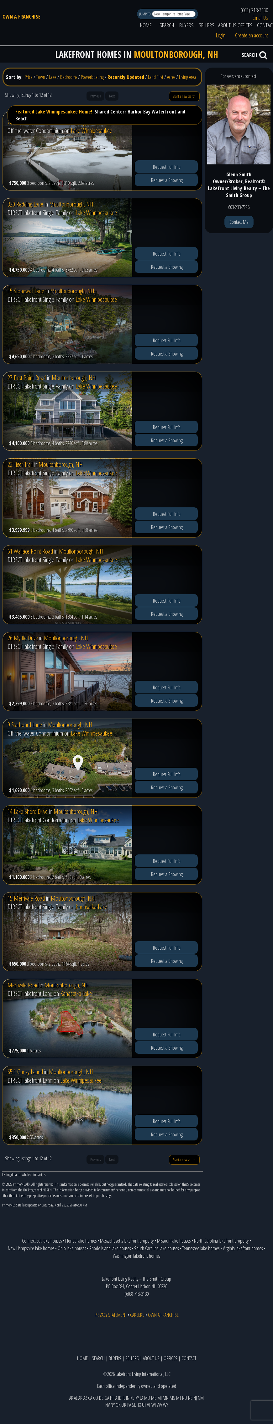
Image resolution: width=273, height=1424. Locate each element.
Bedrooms (68, 77)
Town (40, 77)
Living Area (187, 77)
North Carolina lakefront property (221, 1240)
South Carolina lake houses (156, 1248)
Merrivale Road (23, 985)
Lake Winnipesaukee (91, 130)
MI (159, 1397)
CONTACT (188, 1358)
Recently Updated (126, 77)
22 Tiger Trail (20, 464)
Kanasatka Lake (91, 906)
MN (166, 1397)
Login (220, 35)
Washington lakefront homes (136, 1255)
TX (139, 1404)
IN (127, 1397)
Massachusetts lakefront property (127, 1240)
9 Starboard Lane (25, 724)
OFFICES (245, 25)
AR (80, 1397)
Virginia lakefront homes (243, 1248)
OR (123, 1404)
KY (137, 1397)
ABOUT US (227, 25)
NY (113, 1404)
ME (153, 1397)
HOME (146, 25)
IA (115, 1397)
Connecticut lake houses (42, 1240)
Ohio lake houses (72, 1248)
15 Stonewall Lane (26, 291)
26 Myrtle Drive (23, 638)
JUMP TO (145, 14)
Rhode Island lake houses (110, 1248)
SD (134, 1404)
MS (172, 1397)
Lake (52, 77)
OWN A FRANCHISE (21, 16)
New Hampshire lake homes (31, 1248)
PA (129, 1404)
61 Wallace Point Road (30, 551)
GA (106, 1397)
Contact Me (239, 221)
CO (95, 1397)
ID (120, 1397)
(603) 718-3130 (254, 10)
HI (111, 1397)
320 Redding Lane (25, 204)
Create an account (251, 35)
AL (75, 1397)
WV (159, 1404)
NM (201, 1397)
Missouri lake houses (174, 1240)
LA (141, 1397)
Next (112, 96)
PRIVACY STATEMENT (111, 1314)
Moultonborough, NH (71, 204)
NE (190, 1397)
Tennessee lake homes (200, 1248)
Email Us (260, 17)
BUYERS (186, 25)
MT (178, 1397)
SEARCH (167, 25)
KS (132, 1397)
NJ (195, 1397)
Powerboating (92, 77)
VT (148, 1404)
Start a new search (184, 96)
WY (165, 1404)
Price (29, 77)
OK (118, 1404)
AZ (85, 1397)
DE (101, 1397)
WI (153, 1404)
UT (144, 1404)
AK (71, 1397)
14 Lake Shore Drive (28, 811)
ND (184, 1397)
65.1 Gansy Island (25, 1072)
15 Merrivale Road (26, 898)
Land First (155, 77)
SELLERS (206, 25)
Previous (95, 96)
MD (147, 1397)
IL (124, 1397)
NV (107, 1404)
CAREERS (137, 1314)
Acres (171, 77)
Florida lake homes (81, 1240)
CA (90, 1397)
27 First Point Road (27, 377)
